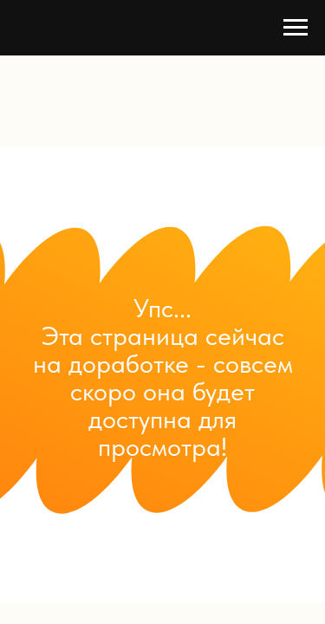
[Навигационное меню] (295, 27)
